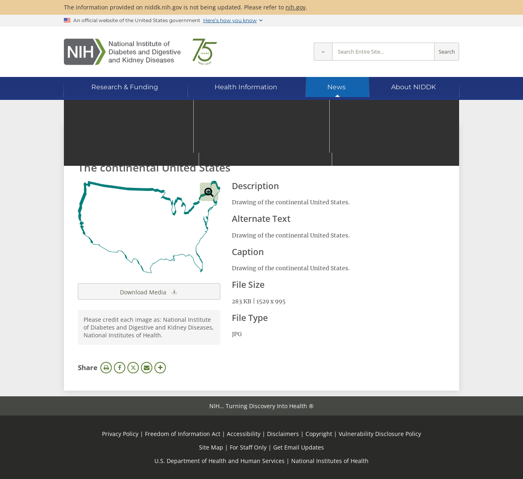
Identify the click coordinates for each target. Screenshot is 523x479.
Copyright (319, 434)
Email (146, 367)
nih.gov (295, 7)
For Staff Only (248, 447)
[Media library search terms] (249, 145)
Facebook (119, 367)
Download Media (149, 291)
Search (447, 51)
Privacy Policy (120, 434)
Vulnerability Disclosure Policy (380, 434)
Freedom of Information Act (182, 434)
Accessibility (243, 434)
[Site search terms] (383, 52)
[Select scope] (323, 52)
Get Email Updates (298, 447)
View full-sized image (209, 192)
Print (106, 367)
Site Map (211, 447)
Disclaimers (283, 434)
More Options (160, 367)
